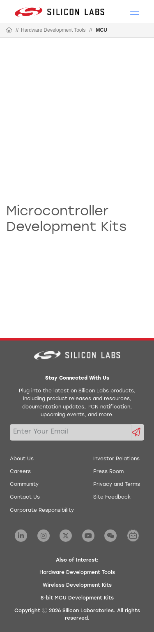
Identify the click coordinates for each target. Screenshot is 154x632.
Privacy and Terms (116, 484)
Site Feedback (112, 497)
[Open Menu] (134, 11)
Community (24, 484)
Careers (20, 471)
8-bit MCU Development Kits (77, 598)
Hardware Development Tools (53, 30)
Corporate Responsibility (42, 510)
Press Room (108, 471)
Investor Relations (116, 459)
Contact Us (25, 497)
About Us (22, 459)
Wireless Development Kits (77, 585)
